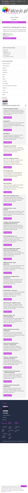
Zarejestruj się (6, 3)
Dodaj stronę (14, 22)
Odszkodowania (6, 65)
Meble (4, 94)
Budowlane (5, 72)
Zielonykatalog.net (6, 415)
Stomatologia (5, 83)
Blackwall (4, 417)
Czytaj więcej (8, 491)
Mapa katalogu (3, 436)
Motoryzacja (5, 92)
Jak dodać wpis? (3, 430)
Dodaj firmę (9, 438)
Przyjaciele (5, 433)
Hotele (4, 79)
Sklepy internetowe (6, 63)
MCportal (4, 419)
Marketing (5, 70)
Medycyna (5, 87)
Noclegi (4, 68)
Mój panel (12, 3)
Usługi (4, 74)
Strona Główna (14, 17)
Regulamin (14, 19)
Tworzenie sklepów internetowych (10, 85)
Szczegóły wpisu (7, 38)
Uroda (4, 90)
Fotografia (5, 81)
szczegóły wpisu (7, 117)
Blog (3, 76)
